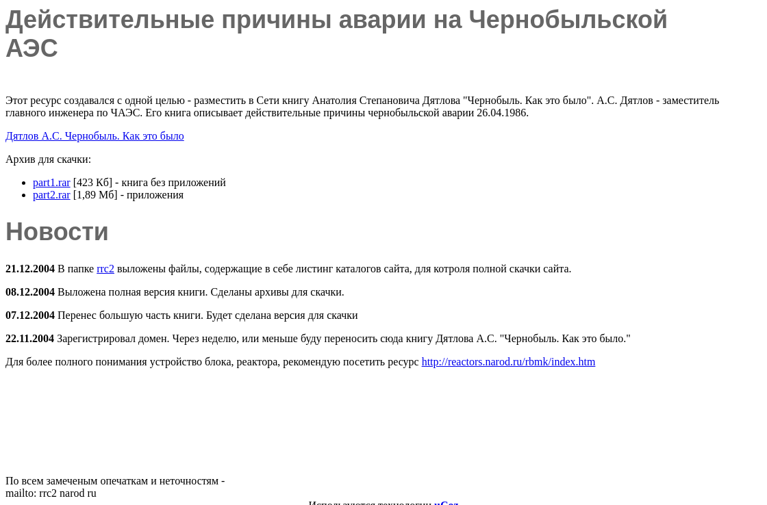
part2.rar (52, 194)
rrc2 (105, 268)
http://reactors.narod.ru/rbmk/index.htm (509, 361)
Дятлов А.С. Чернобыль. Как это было (94, 136)
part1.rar (52, 182)
